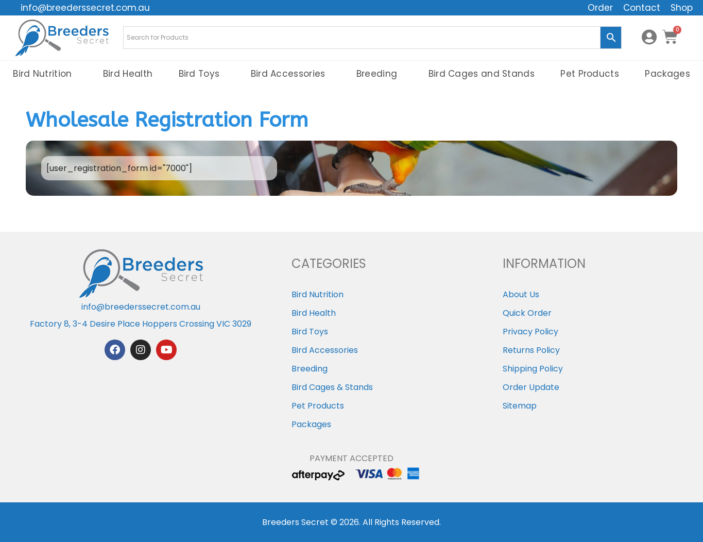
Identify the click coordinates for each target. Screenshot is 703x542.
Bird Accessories (291, 73)
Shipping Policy (533, 369)
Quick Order (527, 313)
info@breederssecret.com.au (85, 8)
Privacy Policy (530, 331)
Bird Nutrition (45, 73)
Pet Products (589, 73)
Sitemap (520, 406)
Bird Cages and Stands (481, 73)
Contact (641, 8)
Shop (682, 8)
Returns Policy (531, 350)
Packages (311, 424)
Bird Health (127, 73)
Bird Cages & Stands (332, 387)
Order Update (531, 387)
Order (600, 8)
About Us (521, 294)
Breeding (379, 73)
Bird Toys (202, 73)
